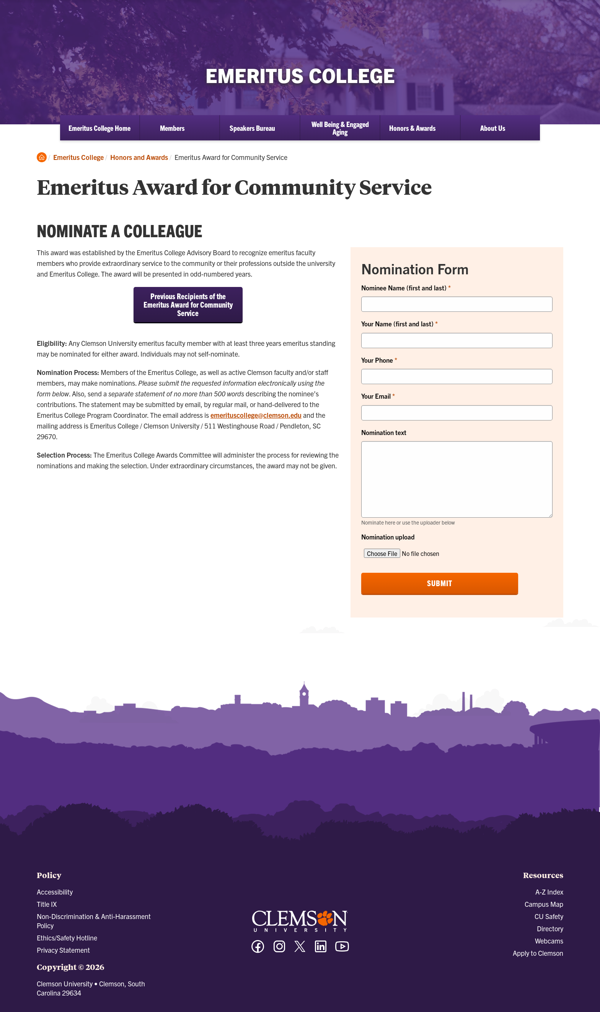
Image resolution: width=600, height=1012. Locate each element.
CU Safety (549, 916)
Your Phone (378, 360)
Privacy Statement (63, 949)
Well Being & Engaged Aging (340, 127)
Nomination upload (388, 537)
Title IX (47, 904)
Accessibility (55, 891)
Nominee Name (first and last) (404, 288)
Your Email (376, 396)
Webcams (549, 940)
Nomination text (383, 432)
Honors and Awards (139, 157)
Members (172, 127)
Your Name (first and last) (398, 323)
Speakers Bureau (252, 127)
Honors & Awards (412, 127)
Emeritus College (78, 157)
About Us (492, 127)
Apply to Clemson (538, 952)
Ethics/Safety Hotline (67, 937)
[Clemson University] (65, 20)
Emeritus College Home (99, 127)
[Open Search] (559, 13)
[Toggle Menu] (586, 13)
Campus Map (544, 904)
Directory (550, 928)
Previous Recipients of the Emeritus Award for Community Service (188, 304)
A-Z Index (549, 891)
